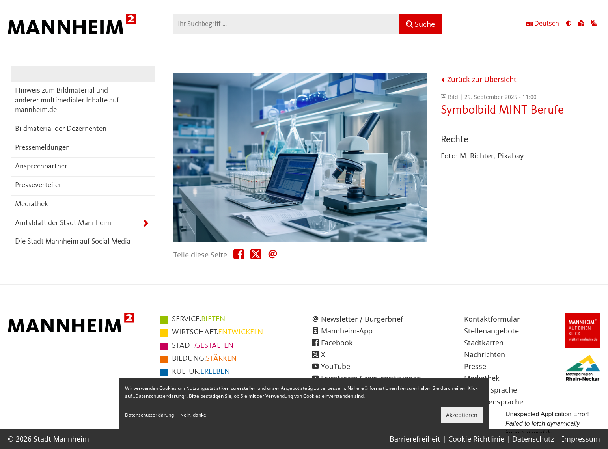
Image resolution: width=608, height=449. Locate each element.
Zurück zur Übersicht (479, 79)
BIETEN (198, 319)
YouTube (335, 366)
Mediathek (31, 204)
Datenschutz (533, 438)
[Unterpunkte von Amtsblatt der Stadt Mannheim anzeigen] (146, 223)
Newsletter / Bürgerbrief (362, 319)
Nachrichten (484, 354)
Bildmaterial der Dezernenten (60, 129)
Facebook (337, 342)
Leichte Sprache (490, 390)
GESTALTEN (202, 346)
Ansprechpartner (41, 166)
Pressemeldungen (42, 148)
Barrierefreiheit (415, 438)
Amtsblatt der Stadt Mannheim (63, 223)
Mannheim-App (347, 330)
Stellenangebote (491, 330)
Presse (475, 366)
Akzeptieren (461, 415)
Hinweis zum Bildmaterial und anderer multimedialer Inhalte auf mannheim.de (67, 100)
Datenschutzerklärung (149, 415)
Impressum (581, 438)
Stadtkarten (484, 342)
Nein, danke (193, 415)
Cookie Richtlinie (476, 438)
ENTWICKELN (217, 332)
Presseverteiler (38, 185)
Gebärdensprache (493, 401)
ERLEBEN (201, 372)
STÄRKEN (204, 359)
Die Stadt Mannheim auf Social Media (73, 242)
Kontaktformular (492, 319)
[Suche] (420, 24)
